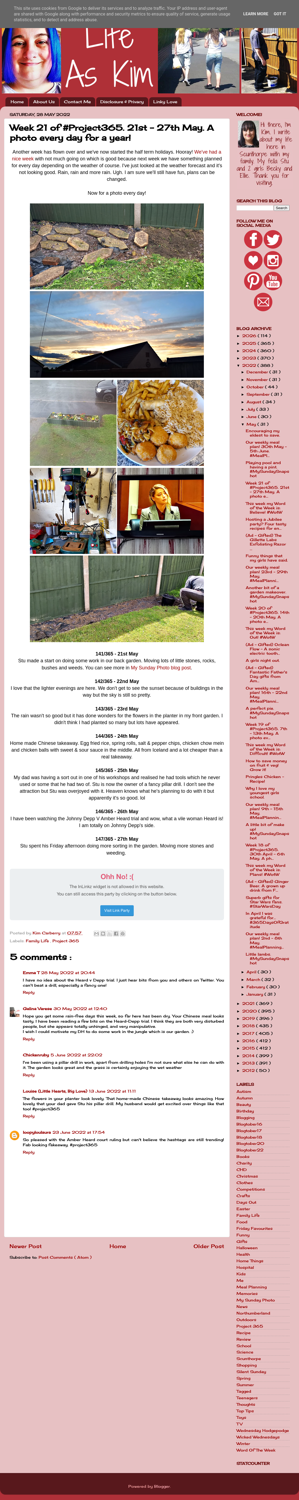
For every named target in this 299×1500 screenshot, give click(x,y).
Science (244, 1352)
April (252, 972)
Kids (241, 1274)
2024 (249, 351)
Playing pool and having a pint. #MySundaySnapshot (267, 469)
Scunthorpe (248, 1358)
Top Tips (245, 1411)
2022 (249, 365)
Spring (243, 1378)
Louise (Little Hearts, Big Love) (55, 1091)
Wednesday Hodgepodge (262, 1430)
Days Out (246, 1202)
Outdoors (246, 1320)
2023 (249, 358)
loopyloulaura (37, 1132)
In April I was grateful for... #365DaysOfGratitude (267, 920)
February (256, 987)
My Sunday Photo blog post (161, 667)
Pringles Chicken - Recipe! (265, 779)
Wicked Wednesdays (258, 1437)
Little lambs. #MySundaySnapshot (267, 958)
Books (243, 1156)
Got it (280, 13)
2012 (249, 1070)
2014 (249, 1056)
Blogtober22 (249, 1150)
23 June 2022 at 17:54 (78, 1132)
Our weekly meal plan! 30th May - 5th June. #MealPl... (266, 449)
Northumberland (253, 1313)
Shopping (246, 1365)
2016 (249, 1041)
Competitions (250, 1189)
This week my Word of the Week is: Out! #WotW (265, 632)
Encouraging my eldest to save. (263, 433)
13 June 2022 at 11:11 (112, 1091)
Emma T (31, 973)
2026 (250, 336)
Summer (245, 1385)
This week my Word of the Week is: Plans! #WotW (265, 869)
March (254, 979)
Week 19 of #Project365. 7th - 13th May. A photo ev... (266, 731)
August (255, 402)
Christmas (247, 1176)
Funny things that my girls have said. (267, 558)
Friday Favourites (254, 1228)
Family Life (38, 941)
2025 (250, 343)
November (258, 379)
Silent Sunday (251, 1372)
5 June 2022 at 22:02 (76, 1055)
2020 (250, 1011)
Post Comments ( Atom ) (65, 1257)
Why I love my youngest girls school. (262, 792)
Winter (243, 1443)
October (256, 387)
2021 (249, 1003)
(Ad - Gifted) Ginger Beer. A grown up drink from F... (267, 885)
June (252, 416)
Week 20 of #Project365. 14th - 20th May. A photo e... (267, 615)
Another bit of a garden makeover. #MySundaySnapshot (267, 594)
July (251, 409)
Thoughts (245, 1404)
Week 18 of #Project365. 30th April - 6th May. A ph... (265, 852)
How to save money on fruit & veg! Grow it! (266, 765)
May (252, 424)
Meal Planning (251, 1287)
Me (240, 1280)
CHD (241, 1169)
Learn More (255, 13)
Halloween (247, 1248)
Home (17, 101)
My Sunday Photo (255, 1300)
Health (243, 1254)
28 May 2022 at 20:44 (68, 973)
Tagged (243, 1391)
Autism (243, 1091)
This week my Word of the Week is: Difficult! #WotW (265, 749)
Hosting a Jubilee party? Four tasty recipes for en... (266, 523)
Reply (29, 992)
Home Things (249, 1261)
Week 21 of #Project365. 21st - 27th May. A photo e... (267, 490)
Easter (243, 1209)
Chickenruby (36, 1055)
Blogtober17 (249, 1131)
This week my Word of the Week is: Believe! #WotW (265, 507)
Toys (241, 1417)
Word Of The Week (255, 1450)
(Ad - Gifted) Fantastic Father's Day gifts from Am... (266, 674)
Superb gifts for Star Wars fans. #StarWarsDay (264, 901)
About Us (44, 101)
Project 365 (65, 941)
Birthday (245, 1111)
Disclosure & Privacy (122, 101)
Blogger (162, 1486)
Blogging (245, 1117)
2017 (249, 1033)
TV (239, 1424)
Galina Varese (37, 1009)
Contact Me (77, 101)
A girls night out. (263, 660)
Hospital (245, 1267)
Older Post (209, 1246)
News (242, 1306)
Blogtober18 (249, 1137)
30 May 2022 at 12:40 (80, 1009)
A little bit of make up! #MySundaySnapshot (267, 831)
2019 (249, 1018)
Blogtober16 (249, 1124)
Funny (243, 1235)
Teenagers (247, 1398)
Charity (244, 1163)
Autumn (244, 1098)
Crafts (243, 1196)
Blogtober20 (250, 1143)
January (255, 994)
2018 (249, 1026)
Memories (247, 1293)
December (258, 372)
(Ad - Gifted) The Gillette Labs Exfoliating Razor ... (266, 542)
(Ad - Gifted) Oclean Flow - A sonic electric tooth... (267, 649)
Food (241, 1222)
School (243, 1346)
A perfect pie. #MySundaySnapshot (267, 712)
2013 (249, 1063)
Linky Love (165, 101)
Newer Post (26, 1246)
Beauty (243, 1104)
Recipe (243, 1333)
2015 (249, 1048)
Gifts (241, 1241)
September (259, 394)
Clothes (244, 1183)
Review (243, 1339)
